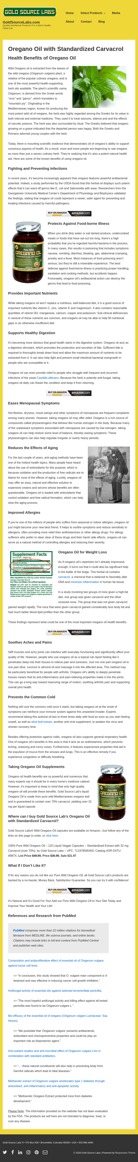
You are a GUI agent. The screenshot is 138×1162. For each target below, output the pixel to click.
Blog (101, 21)
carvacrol (64, 576)
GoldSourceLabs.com (21, 22)
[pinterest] (37, 1153)
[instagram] (29, 1153)
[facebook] (13, 1153)
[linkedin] (21, 1153)
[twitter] (6, 1153)
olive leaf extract (41, 721)
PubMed (18, 930)
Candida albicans (48, 377)
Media (116, 13)
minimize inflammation (84, 582)
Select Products (93, 12)
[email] (45, 1153)
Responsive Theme (125, 1152)
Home (70, 13)
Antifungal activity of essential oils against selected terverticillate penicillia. (55, 990)
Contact (86, 21)
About (70, 21)
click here (52, 835)
